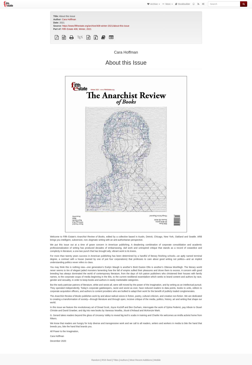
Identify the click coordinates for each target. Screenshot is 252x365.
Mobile (157, 360)
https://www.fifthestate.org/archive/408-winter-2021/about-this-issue (95, 26)
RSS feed (106, 360)
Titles (115, 360)
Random (95, 360)
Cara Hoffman (69, 19)
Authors (124, 360)
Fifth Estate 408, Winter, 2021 (76, 29)
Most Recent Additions (141, 360)
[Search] (224, 4)
